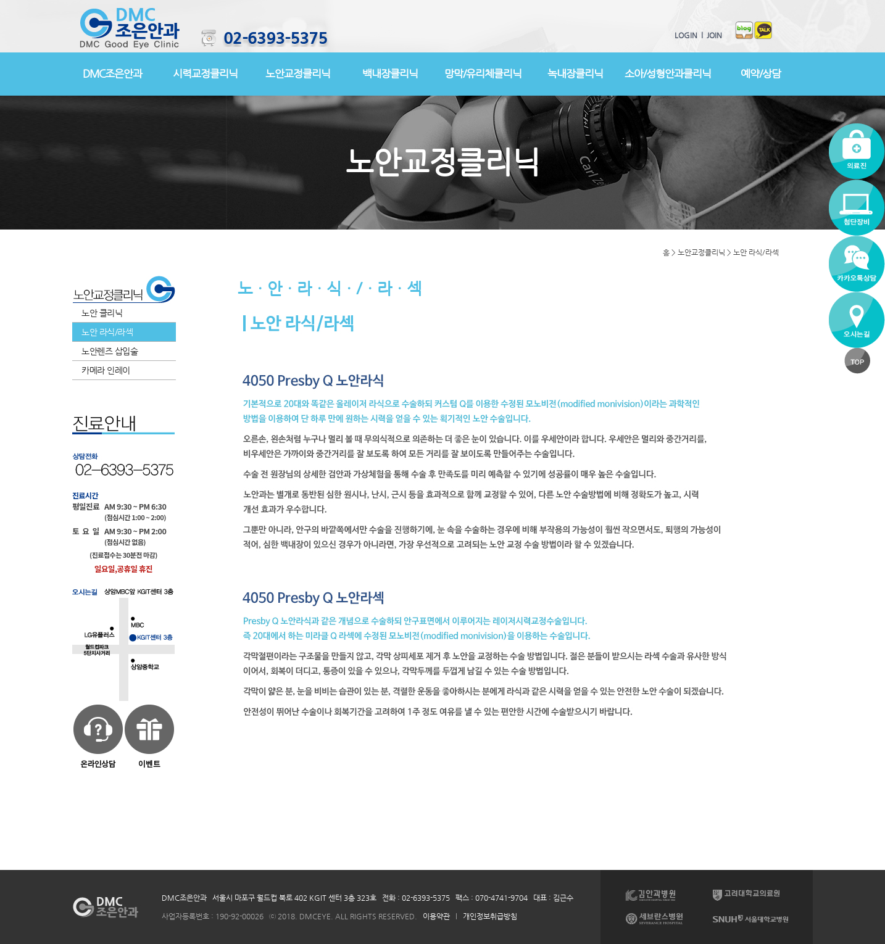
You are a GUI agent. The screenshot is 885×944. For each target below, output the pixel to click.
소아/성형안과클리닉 (668, 73)
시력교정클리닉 (205, 73)
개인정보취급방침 (490, 916)
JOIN (712, 35)
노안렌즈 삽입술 (109, 351)
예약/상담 (761, 73)
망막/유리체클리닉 (482, 73)
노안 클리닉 (101, 313)
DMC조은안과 (112, 73)
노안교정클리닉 (297, 73)
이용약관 (436, 916)
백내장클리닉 (390, 73)
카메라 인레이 (105, 370)
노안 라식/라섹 (107, 332)
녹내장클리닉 (575, 73)
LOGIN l (689, 35)
